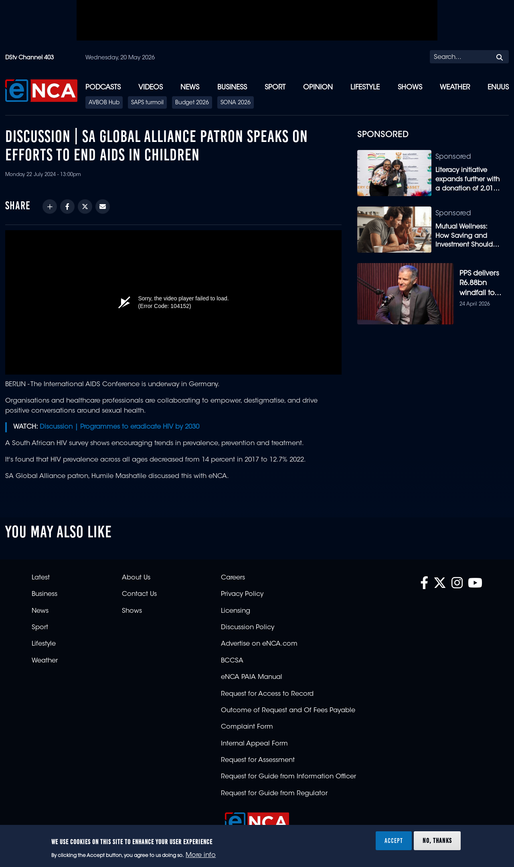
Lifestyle (365, 87)
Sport (275, 87)
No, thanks (437, 841)
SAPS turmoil (147, 103)
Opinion (318, 87)
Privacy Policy (242, 594)
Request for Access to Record (267, 694)
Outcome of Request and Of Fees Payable (288, 710)
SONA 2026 (236, 103)
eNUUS (498, 87)
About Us (136, 578)
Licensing (235, 611)
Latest (41, 578)
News (189, 87)
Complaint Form (247, 727)
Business (232, 87)
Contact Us (139, 594)
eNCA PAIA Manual (251, 677)
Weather (455, 87)
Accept (393, 841)
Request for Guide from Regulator (274, 793)
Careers (233, 578)
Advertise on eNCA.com (259, 644)
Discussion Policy (247, 627)
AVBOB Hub (104, 103)
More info (201, 855)
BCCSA (232, 661)
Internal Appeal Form (254, 744)
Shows (410, 87)
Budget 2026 (192, 103)
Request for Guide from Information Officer (288, 777)
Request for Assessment (258, 760)
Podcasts (103, 87)
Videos (150, 87)
